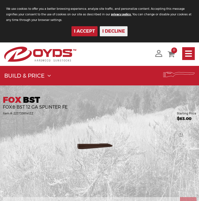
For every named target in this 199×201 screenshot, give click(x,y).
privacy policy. (121, 14)
